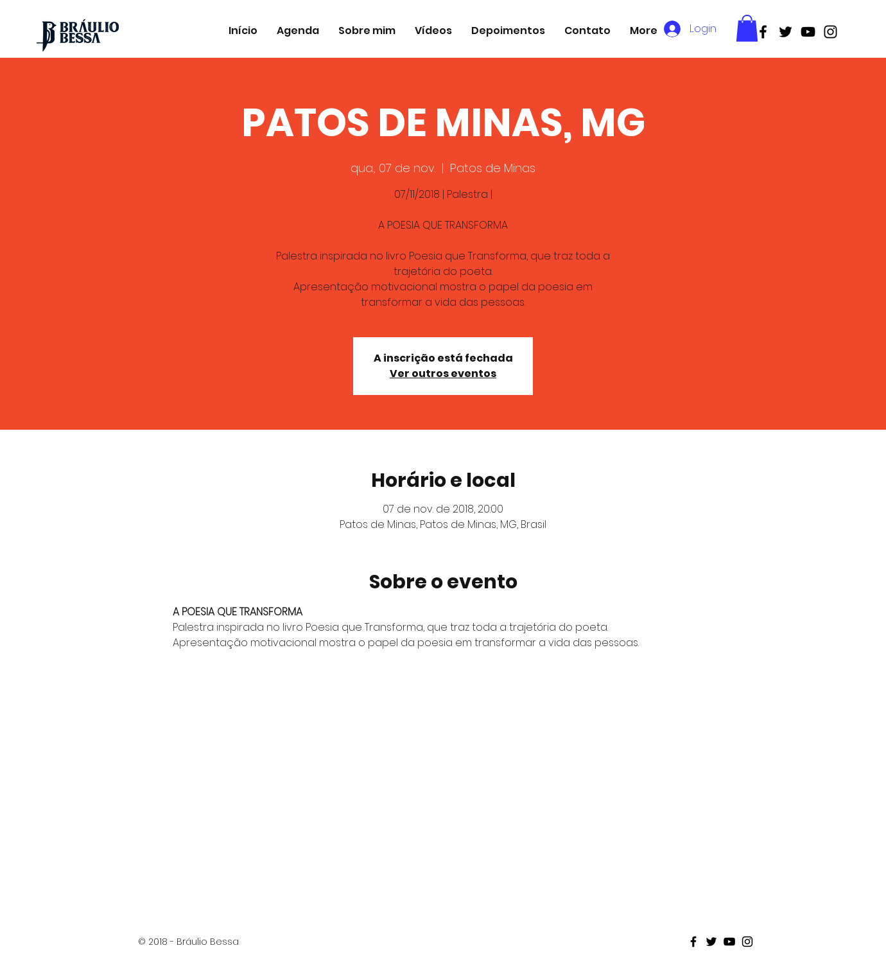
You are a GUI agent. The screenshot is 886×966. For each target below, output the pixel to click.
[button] (747, 28)
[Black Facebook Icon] (763, 31)
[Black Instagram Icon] (830, 31)
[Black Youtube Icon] (808, 31)
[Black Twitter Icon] (785, 31)
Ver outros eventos (443, 373)
